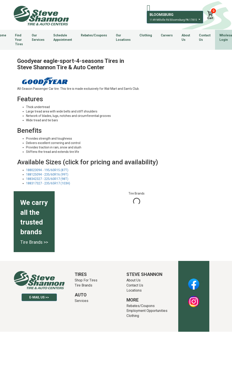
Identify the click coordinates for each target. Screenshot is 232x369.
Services (81, 301)
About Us (186, 37)
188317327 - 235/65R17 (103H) (48, 183)
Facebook (194, 281)
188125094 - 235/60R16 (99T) (47, 174)
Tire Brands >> (34, 242)
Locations (134, 290)
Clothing (145, 35)
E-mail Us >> (39, 297)
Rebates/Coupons (94, 35)
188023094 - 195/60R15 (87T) (47, 170)
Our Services (38, 37)
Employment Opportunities (146, 311)
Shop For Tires (86, 280)
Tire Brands (83, 285)
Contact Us (205, 37)
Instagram (193, 299)
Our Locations (123, 37)
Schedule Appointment (62, 37)
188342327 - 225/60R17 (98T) (47, 179)
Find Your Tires (19, 40)
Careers (167, 35)
